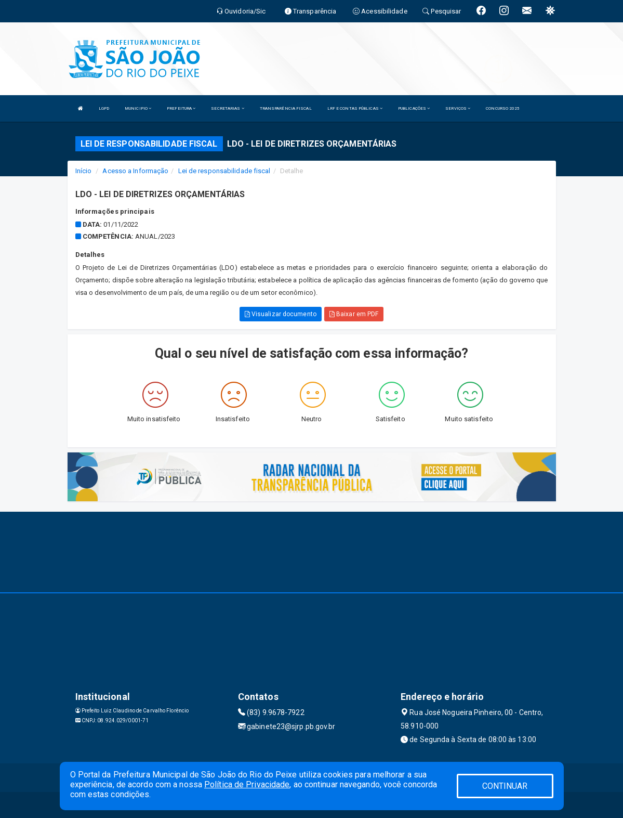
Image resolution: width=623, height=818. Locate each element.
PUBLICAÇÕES (414, 108)
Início (83, 171)
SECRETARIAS (227, 108)
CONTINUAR (505, 786)
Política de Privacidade (246, 784)
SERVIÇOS (457, 108)
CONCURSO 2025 (503, 108)
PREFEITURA (181, 108)
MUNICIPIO (138, 108)
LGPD (104, 108)
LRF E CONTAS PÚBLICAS (354, 108)
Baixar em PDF (354, 314)
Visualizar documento (280, 314)
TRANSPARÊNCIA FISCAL (286, 108)
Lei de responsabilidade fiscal (224, 171)
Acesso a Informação (135, 171)
